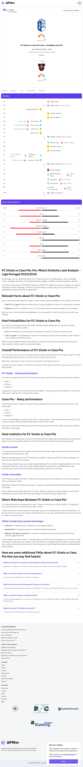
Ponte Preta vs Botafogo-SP (10, 632)
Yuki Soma (53, 179)
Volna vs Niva (5, 658)
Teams (3, 693)
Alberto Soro (35, 129)
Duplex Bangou (55, 150)
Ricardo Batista (55, 117)
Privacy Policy (5, 673)
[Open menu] (79, 3)
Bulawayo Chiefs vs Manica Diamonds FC (14, 650)
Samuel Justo (54, 142)
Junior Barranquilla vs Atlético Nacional (13, 629)
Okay (63, 761)
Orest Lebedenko (20, 125)
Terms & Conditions (7, 678)
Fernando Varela (55, 146)
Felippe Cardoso (56, 137)
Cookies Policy (68, 754)
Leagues (3, 691)
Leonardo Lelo (64, 105)
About (3, 665)
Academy (4, 699)
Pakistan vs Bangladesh (8, 647)
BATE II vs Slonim (6, 653)
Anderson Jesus (33, 160)
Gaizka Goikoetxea (56, 193)
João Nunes (54, 183)
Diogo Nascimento (32, 109)
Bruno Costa (35, 125)
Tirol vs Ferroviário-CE (8, 640)
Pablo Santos (66, 137)
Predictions (4, 688)
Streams (3, 696)
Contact (3, 670)
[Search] (76, 3)
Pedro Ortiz (22, 121)
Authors (3, 668)
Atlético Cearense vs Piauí (9, 638)
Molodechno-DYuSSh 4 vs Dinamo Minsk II (14, 655)
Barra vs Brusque (6, 635)
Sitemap (3, 681)
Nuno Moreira (66, 179)
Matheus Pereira (17, 160)
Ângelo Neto (54, 101)
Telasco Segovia (55, 113)
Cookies (3, 676)
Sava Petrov (35, 121)
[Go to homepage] (8, 3)
